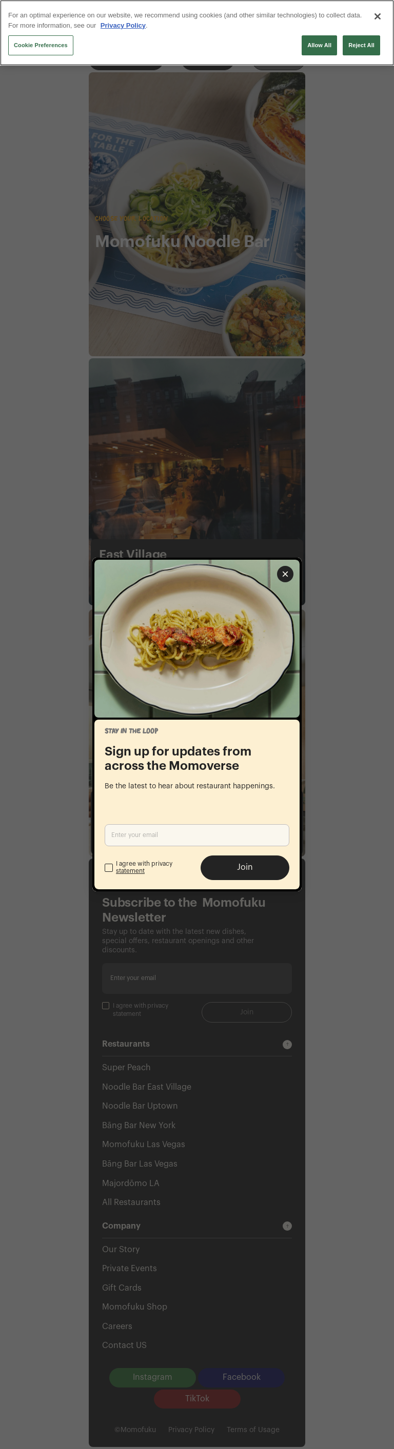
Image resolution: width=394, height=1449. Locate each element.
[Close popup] (285, 574)
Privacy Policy (123, 25)
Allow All (319, 45)
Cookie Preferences (41, 45)
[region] (197, 33)
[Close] (377, 16)
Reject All (361, 45)
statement (130, 871)
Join (245, 867)
